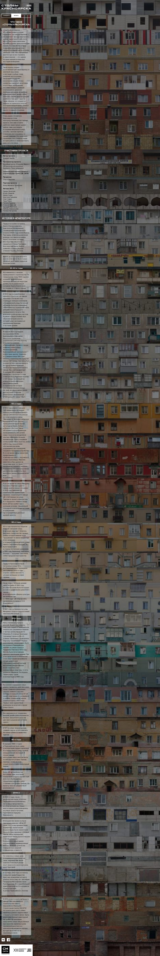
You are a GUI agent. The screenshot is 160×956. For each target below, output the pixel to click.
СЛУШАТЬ (6, 15)
